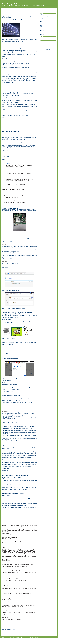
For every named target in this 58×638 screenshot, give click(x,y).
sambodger (3, 188)
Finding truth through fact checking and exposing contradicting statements (15, 475)
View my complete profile (43, 38)
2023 (41, 14)
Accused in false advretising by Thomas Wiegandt (10, 262)
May (42, 15)
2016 (41, 26)
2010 (41, 34)
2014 (41, 29)
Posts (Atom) (7, 633)
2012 (41, 31)
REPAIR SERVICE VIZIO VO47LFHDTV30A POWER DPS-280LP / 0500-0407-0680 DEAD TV (14, 309)
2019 (41, 22)
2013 (41, 30)
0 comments (13, 241)
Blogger (50, 49)
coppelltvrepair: (8, 163)
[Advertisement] (29, 10)
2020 (41, 21)
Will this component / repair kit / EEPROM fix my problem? (12, 412)
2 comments (13, 258)
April (42, 18)
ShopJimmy (3, 82)
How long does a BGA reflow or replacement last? (10, 208)
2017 (41, 25)
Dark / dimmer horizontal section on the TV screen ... (48, 16)
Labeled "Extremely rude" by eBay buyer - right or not (11, 131)
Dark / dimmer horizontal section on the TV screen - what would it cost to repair (15, 13)
